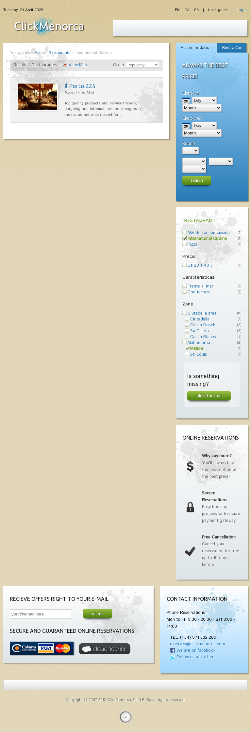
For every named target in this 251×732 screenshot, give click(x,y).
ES (196, 10)
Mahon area (199, 343)
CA (187, 10)
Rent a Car (232, 47)
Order (119, 65)
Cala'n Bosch (202, 325)
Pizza (192, 244)
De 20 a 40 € (200, 265)
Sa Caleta (199, 331)
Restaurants (59, 52)
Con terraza (199, 292)
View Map (78, 65)
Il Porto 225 (79, 86)
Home (39, 52)
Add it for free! (209, 395)
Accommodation (196, 47)
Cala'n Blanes (203, 337)
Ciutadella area (202, 313)
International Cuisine (207, 239)
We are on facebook (195, 650)
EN (178, 10)
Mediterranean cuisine (209, 233)
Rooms (189, 143)
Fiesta (49, 26)
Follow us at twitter (195, 657)
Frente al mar (200, 286)
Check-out (192, 118)
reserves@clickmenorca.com (197, 644)
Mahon (196, 349)
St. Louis (198, 354)
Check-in (190, 93)
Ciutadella (199, 319)
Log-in (242, 10)
